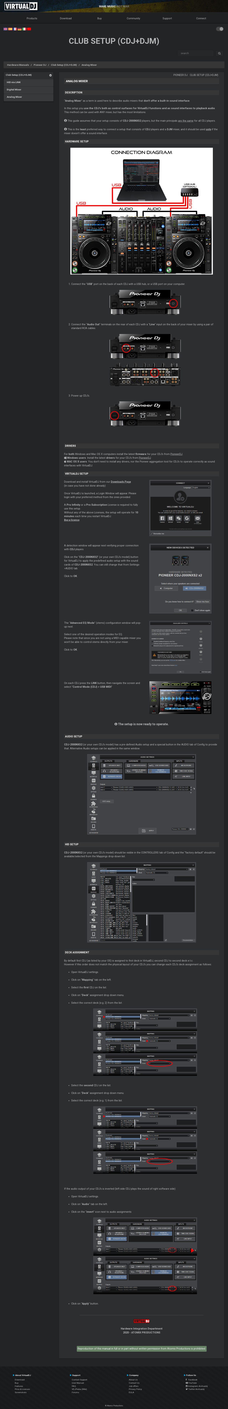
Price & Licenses (22, 1389)
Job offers (133, 1386)
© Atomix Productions (114, 1406)
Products (32, 18)
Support (167, 18)
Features (19, 1386)
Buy (99, 18)
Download (66, 18)
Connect (201, 18)
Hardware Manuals (18, 64)
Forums (75, 1392)
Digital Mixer (13, 89)
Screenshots (21, 1392)
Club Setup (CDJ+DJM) (64, 64)
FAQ (74, 1386)
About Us (133, 1379)
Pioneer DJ (40, 64)
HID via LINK (13, 82)
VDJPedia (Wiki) (79, 1389)
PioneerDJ (176, 454)
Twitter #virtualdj (195, 1389)
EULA (131, 1392)
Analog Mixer (89, 64)
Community (133, 18)
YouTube (191, 1383)
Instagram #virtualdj (197, 1386)
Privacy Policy (135, 1389)
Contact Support (79, 1379)
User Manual (78, 1383)
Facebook (191, 1379)
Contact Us (134, 1383)
